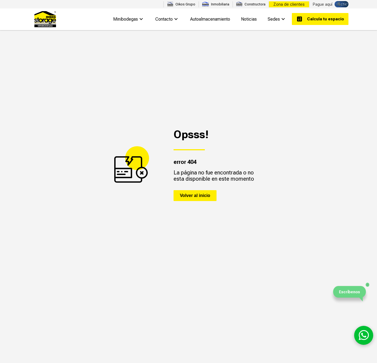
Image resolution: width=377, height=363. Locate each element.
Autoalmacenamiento (210, 19)
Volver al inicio (195, 195)
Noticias (249, 19)
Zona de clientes (289, 4)
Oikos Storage (45, 19)
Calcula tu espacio (320, 19)
